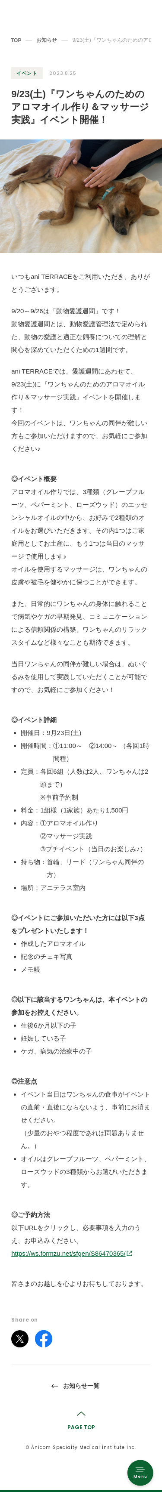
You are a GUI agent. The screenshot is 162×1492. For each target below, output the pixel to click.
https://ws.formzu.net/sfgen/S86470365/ (68, 1253)
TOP (16, 40)
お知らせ (46, 40)
